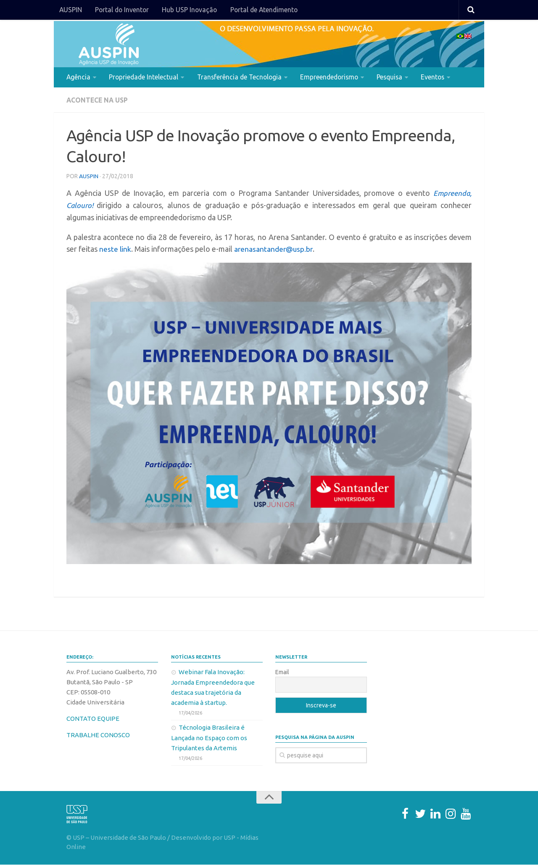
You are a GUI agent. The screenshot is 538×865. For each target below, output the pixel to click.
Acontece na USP (98, 101)
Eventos (435, 77)
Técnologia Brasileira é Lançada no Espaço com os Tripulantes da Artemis (209, 738)
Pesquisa (392, 77)
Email (282, 672)
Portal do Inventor (121, 10)
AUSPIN (70, 10)
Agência (78, 77)
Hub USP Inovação (189, 10)
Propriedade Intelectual (143, 77)
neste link (115, 249)
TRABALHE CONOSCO (98, 735)
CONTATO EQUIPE (92, 719)
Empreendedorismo (331, 77)
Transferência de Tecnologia (239, 77)
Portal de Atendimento (263, 10)
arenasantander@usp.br (274, 249)
